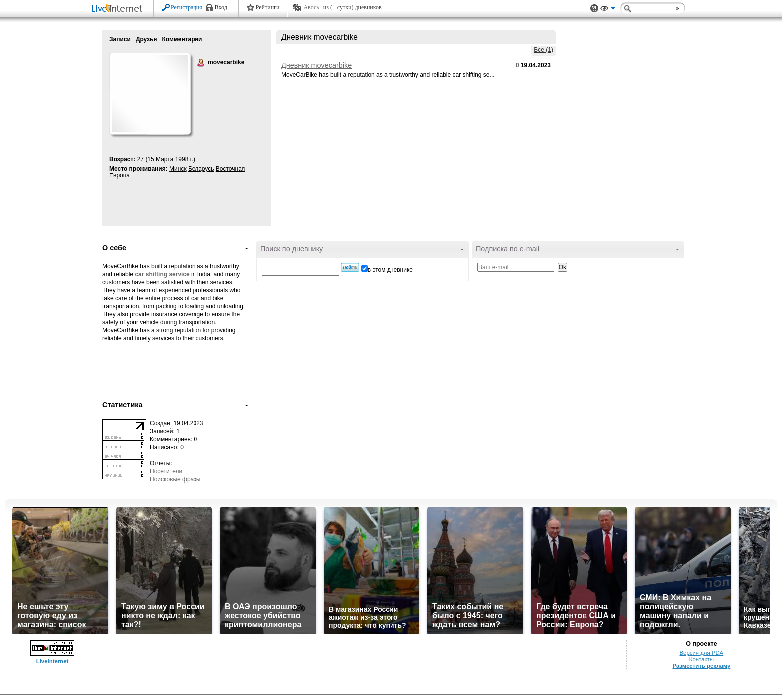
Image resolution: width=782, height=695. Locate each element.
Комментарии (182, 39)
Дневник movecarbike (316, 65)
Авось (311, 7)
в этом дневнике (390, 269)
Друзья (146, 39)
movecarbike (201, 63)
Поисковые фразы (175, 479)
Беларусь (201, 168)
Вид (607, 10)
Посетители (166, 471)
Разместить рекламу (701, 666)
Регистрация (186, 7)
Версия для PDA (702, 653)
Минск (178, 168)
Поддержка (594, 8)
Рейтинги (268, 7)
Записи (120, 39)
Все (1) (543, 49)
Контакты (701, 659)
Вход (221, 7)
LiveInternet (119, 9)
